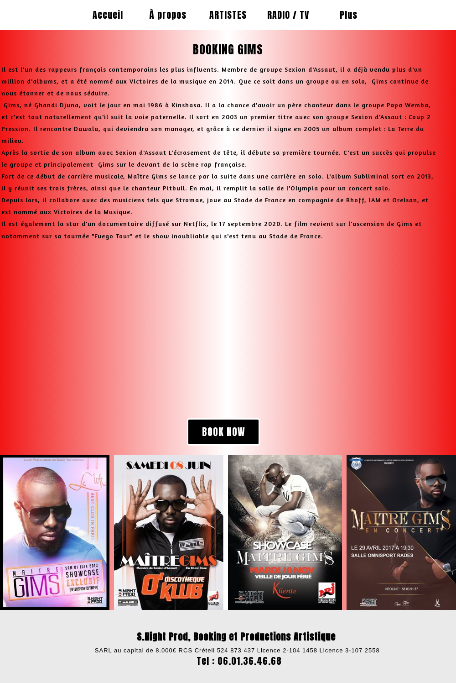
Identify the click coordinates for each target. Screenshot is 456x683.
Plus (349, 15)
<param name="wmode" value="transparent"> (107, 329)
